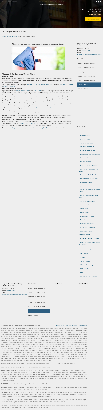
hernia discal (37, 91)
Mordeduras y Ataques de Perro (89, 178)
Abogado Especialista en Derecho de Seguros (90, 196)
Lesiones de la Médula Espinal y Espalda (88, 170)
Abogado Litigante (85, 261)
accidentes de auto (32, 84)
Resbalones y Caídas (86, 182)
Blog (81, 272)
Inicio (80, 132)
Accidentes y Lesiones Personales (89, 238)
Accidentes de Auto (85, 139)
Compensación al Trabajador (88, 227)
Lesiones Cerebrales (85, 161)
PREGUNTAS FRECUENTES (9, 2)
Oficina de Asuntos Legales (87, 265)
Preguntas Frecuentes (85, 234)
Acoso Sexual (84, 208)
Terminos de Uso (59, 325)
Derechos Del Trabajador (87, 223)
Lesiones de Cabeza (85, 158)
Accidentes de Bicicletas (86, 143)
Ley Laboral (82, 186)
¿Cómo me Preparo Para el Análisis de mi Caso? (89, 243)
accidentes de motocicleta (45, 84)
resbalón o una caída (9, 87)
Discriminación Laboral (86, 220)
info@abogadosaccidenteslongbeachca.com (51, 4)
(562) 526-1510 (58, 2)
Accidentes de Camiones (87, 146)
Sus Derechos (84, 253)
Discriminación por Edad (87, 216)
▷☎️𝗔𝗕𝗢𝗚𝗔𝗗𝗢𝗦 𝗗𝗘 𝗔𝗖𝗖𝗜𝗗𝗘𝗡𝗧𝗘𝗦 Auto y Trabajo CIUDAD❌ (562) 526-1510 (51, 13)
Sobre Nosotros (84, 268)
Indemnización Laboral (86, 231)
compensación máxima (22, 91)
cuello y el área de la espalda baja (42, 107)
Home (3, 36)
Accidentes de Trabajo (86, 205)
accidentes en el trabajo (66, 84)
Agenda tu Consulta (93, 19)
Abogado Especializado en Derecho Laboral (89, 191)
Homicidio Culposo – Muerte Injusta (90, 154)
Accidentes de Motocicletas (87, 150)
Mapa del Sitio (83, 325)
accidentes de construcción (27, 123)
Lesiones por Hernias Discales (88, 175)
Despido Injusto (84, 212)
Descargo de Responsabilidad (88, 276)
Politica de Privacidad (71, 325)
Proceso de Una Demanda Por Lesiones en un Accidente (88, 249)
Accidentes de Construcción (88, 201)
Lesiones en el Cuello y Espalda (88, 165)
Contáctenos (82, 257)
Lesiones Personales (12, 36)
